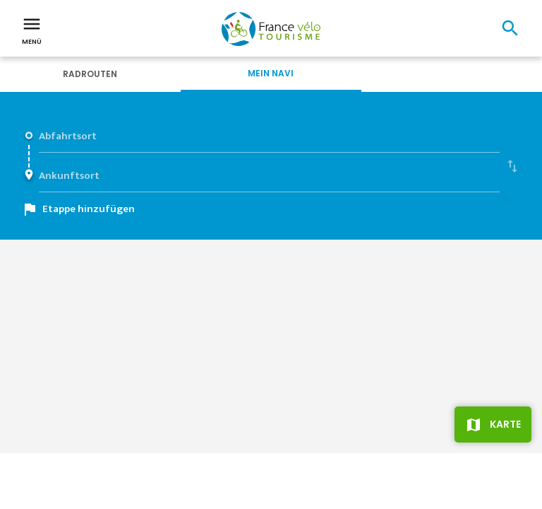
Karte (505, 424)
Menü (31, 29)
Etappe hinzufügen (88, 209)
